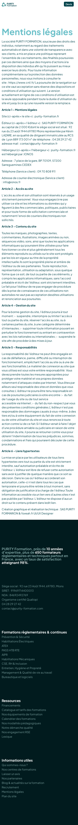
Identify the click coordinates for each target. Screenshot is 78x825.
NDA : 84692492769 (15, 595)
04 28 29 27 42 (11, 604)
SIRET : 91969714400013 (18, 590)
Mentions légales (13, 791)
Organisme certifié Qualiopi (20, 599)
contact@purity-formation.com (22, 608)
